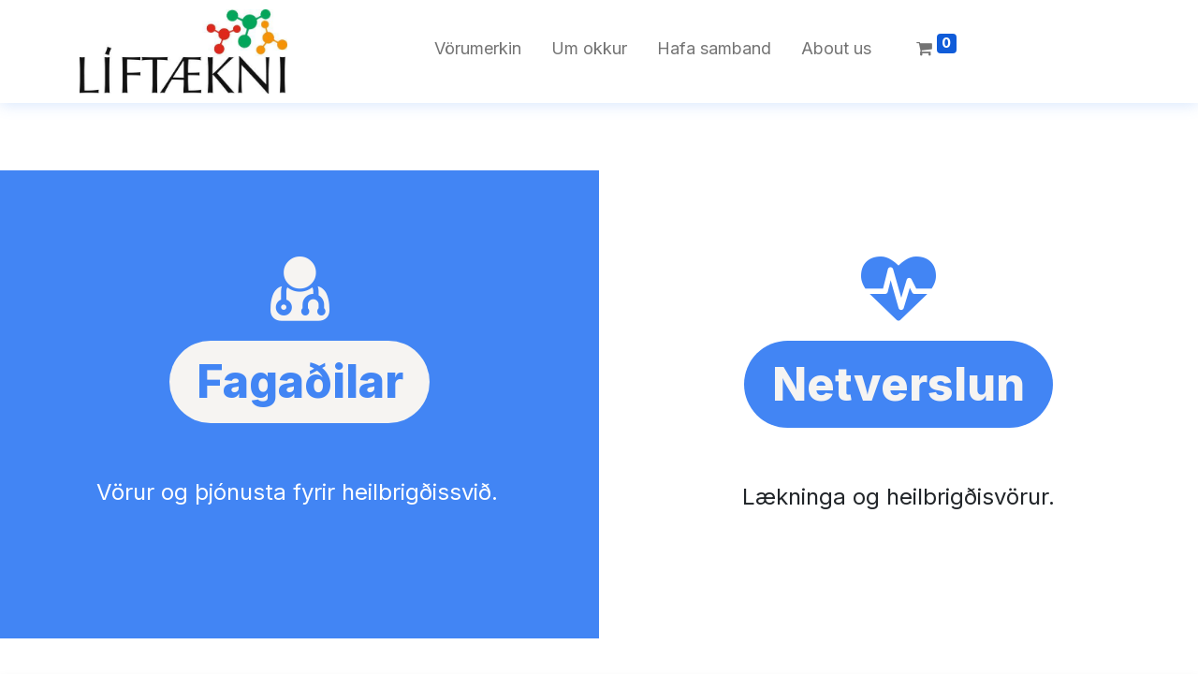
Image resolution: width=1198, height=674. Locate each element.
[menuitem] (477, 52)
